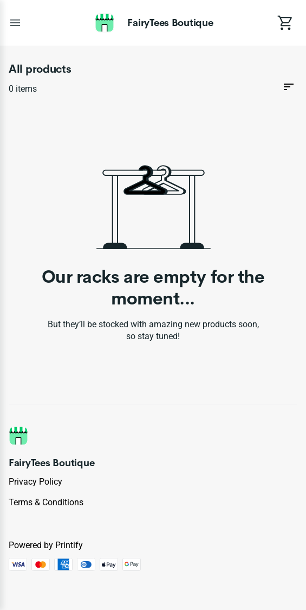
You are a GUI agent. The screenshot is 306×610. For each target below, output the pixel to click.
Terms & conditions (46, 502)
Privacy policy (35, 481)
